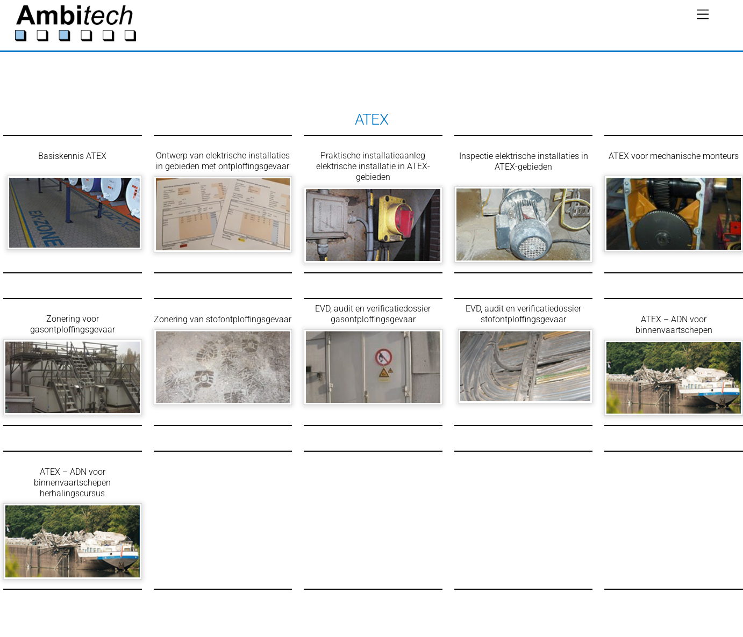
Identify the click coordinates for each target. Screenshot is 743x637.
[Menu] (702, 14)
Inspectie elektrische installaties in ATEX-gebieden (523, 161)
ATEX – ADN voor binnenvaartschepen (673, 324)
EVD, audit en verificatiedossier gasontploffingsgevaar (373, 313)
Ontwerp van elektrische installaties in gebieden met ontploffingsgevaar (223, 160)
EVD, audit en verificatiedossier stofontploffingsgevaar (523, 313)
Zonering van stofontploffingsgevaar (222, 319)
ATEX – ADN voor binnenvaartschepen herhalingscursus (72, 482)
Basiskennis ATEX (72, 156)
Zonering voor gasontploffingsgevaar (72, 324)
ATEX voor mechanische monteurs (674, 156)
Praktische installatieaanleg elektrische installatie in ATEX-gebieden (373, 166)
